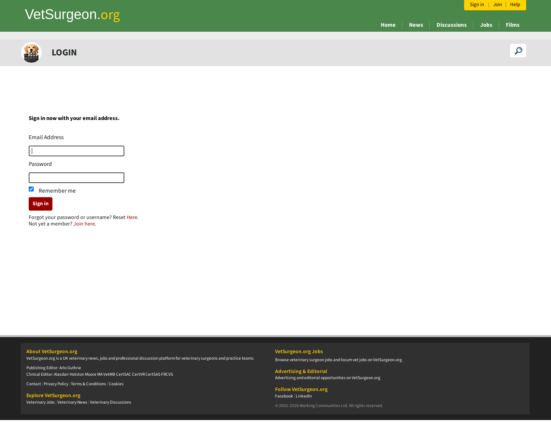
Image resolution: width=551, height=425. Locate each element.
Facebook (284, 396)
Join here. (84, 224)
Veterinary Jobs (40, 402)
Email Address (46, 137)
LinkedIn (304, 396)
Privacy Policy (56, 384)
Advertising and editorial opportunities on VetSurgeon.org (327, 378)
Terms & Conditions (88, 384)
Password (40, 164)
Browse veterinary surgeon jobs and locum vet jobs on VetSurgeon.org (338, 360)
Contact (33, 384)
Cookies (116, 384)
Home (388, 25)
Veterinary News (72, 402)
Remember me (57, 191)
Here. (133, 217)
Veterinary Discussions (110, 402)
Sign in (41, 204)
